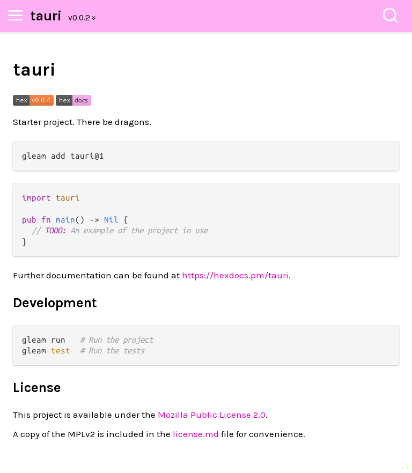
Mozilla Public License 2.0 (212, 414)
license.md (196, 433)
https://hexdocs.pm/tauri (235, 275)
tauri (46, 16)
